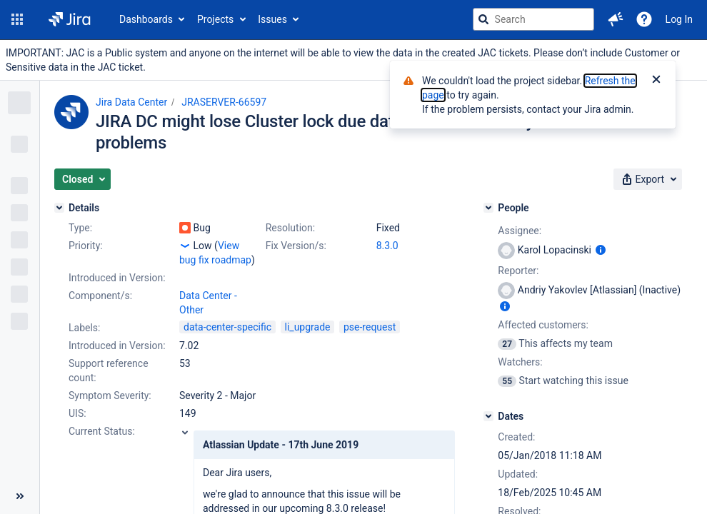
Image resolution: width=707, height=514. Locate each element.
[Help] (644, 19)
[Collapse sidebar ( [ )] (19, 496)
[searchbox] (533, 19)
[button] (17, 19)
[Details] (59, 208)
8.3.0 (387, 245)
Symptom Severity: (110, 395)
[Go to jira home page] (69, 19)
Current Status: (102, 431)
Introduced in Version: (117, 345)
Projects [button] (215, 19)
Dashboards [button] (146, 19)
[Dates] (488, 416)
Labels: (84, 327)
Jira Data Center (131, 102)
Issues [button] (272, 19)
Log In (679, 19)
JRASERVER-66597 (223, 102)
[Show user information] (600, 250)
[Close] (656, 81)
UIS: (77, 413)
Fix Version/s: (296, 245)
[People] (488, 208)
